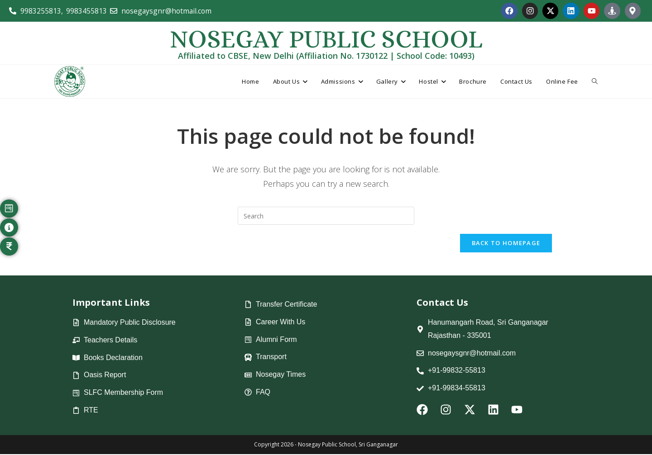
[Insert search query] (326, 216)
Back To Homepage (506, 244)
